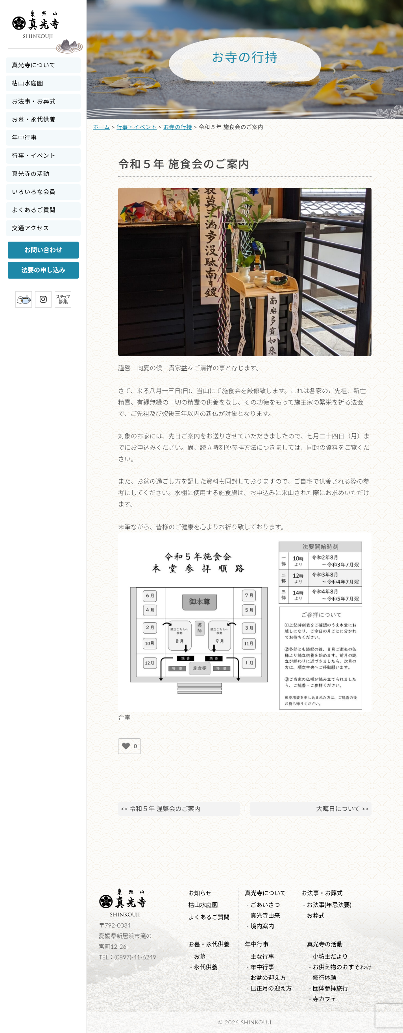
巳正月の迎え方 (271, 988)
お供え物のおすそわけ (342, 966)
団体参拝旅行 (330, 988)
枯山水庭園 (27, 83)
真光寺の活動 (31, 173)
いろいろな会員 (34, 191)
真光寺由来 (265, 915)
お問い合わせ (43, 249)
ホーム (101, 127)
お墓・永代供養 (34, 119)
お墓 (199, 956)
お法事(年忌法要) (329, 904)
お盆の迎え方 (268, 977)
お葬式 (316, 915)
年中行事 (24, 137)
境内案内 (262, 926)
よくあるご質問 (34, 209)
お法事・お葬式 (34, 101)
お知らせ (200, 892)
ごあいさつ (265, 904)
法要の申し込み (43, 269)
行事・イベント (34, 155)
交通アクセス (30, 227)
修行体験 (324, 977)
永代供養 (205, 966)
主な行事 (262, 956)
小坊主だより (330, 956)
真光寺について (33, 64)
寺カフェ (324, 998)
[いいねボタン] (126, 746)
